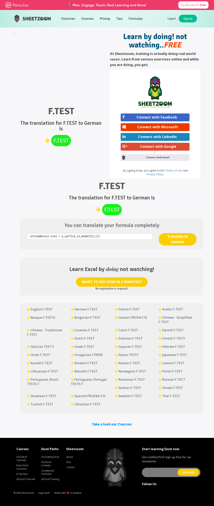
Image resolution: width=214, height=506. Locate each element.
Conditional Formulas (47, 472)
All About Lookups (46, 463)
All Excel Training (50, 479)
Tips (119, 18)
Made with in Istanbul (68, 493)
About (69, 457)
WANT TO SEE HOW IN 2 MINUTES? (112, 281)
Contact (70, 467)
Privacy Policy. (155, 174)
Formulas (136, 18)
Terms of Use (174, 170)
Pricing (105, 18)
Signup (187, 18)
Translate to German (177, 239)
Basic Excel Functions (22, 467)
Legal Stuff (43, 493)
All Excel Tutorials (25, 479)
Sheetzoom (28, 493)
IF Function (22, 474)
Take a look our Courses (112, 424)
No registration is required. (111, 288)
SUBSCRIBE (188, 472)
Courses (87, 18)
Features (68, 18)
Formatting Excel (50, 457)
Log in (172, 18)
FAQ (68, 462)
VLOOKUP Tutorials (21, 458)
